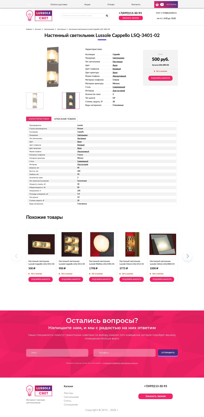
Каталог (38, 29)
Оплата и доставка (59, 5)
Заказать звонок (131, 18)
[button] (187, 257)
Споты (67, 401)
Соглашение (71, 404)
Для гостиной (119, 91)
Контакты (136, 5)
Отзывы (110, 5)
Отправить (168, 352)
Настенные (61, 29)
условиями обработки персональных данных (120, 363)
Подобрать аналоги (160, 78)
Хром (115, 65)
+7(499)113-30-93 (130, 13)
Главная (29, 29)
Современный (119, 87)
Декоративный (119, 76)
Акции (87, 5)
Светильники (49, 29)
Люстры (68, 393)
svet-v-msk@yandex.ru (166, 13)
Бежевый (117, 69)
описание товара (65, 119)
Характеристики (39, 119)
